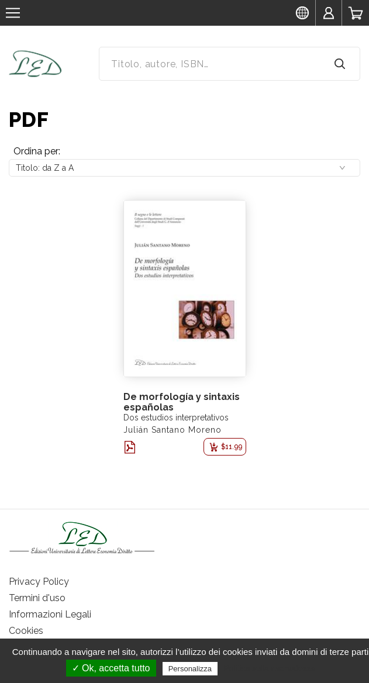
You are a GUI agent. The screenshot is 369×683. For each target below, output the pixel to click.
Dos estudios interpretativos (176, 417)
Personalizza (190, 668)
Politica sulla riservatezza (269, 668)
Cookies (26, 630)
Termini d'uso (37, 597)
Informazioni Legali (50, 614)
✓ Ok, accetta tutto (111, 668)
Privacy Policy (39, 581)
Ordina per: (36, 151)
